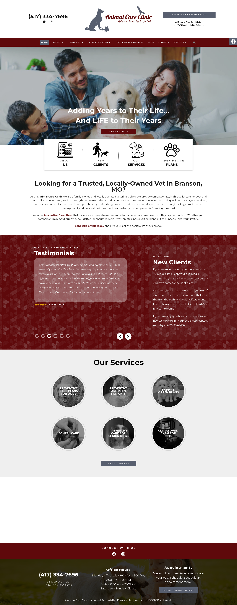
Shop (150, 42)
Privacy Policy (125, 600)
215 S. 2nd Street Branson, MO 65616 (189, 23)
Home (44, 42)
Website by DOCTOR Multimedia (153, 600)
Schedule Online (118, 131)
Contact (178, 42)
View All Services (118, 463)
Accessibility (108, 600)
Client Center (98, 42)
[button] (194, 42)
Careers (163, 42)
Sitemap (95, 600)
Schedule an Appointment (178, 590)
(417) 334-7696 (48, 16)
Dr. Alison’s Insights (130, 42)
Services (75, 42)
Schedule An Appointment (189, 15)
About (56, 42)
